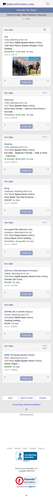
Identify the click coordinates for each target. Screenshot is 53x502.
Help (25, 448)
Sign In (41, 448)
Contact (32, 448)
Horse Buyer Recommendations (26, 404)
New (10, 398)
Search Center (26, 398)
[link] (26, 482)
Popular (42, 398)
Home (9, 448)
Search (17, 448)
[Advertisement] (28, 424)
